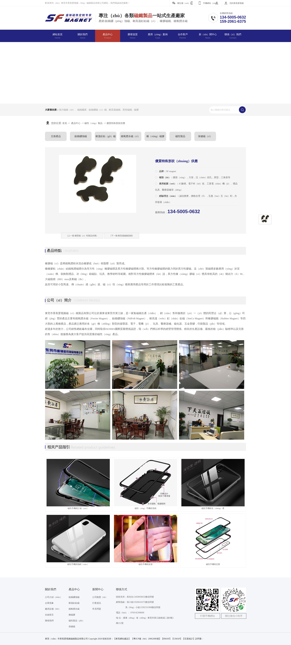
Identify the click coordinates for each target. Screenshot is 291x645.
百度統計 (188, 639)
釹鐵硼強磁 (81, 136)
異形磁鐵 (127, 110)
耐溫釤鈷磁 (74, 603)
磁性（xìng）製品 (93, 123)
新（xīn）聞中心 (208, 36)
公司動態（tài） (99, 597)
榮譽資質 (133, 36)
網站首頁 (57, 36)
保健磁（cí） (205, 136)
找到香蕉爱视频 (237, 3)
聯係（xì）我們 (233, 36)
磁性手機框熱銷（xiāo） (78, 564)
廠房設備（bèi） (53, 609)
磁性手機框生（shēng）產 (212, 508)
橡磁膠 (72, 615)
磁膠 (136, 110)
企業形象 (49, 603)
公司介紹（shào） (53, 597)
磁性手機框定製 (213, 564)
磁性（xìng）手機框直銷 (145, 508)
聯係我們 (49, 620)
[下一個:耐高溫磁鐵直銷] (122, 235)
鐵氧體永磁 (74, 609)
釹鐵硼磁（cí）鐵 (98, 110)
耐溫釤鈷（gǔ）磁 (106, 136)
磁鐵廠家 (82, 110)
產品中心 (108, 36)
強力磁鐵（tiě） (67, 110)
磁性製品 (180, 136)
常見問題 (96, 609)
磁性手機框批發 (146, 564)
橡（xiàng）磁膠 (155, 136)
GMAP (177, 639)
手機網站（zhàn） (211, 3)
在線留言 (49, 615)
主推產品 (56, 136)
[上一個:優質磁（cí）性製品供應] (82, 235)
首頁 (64, 123)
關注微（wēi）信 (184, 3)
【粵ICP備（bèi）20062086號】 (146, 639)
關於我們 (83, 36)
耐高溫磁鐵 (114, 110)
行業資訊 (96, 603)
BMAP (166, 639)
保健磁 (72, 626)
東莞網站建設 (122, 639)
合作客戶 (183, 36)
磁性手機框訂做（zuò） (78, 508)
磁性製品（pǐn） (76, 620)
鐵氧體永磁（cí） (130, 136)
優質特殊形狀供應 (116, 123)
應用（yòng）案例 (158, 36)
